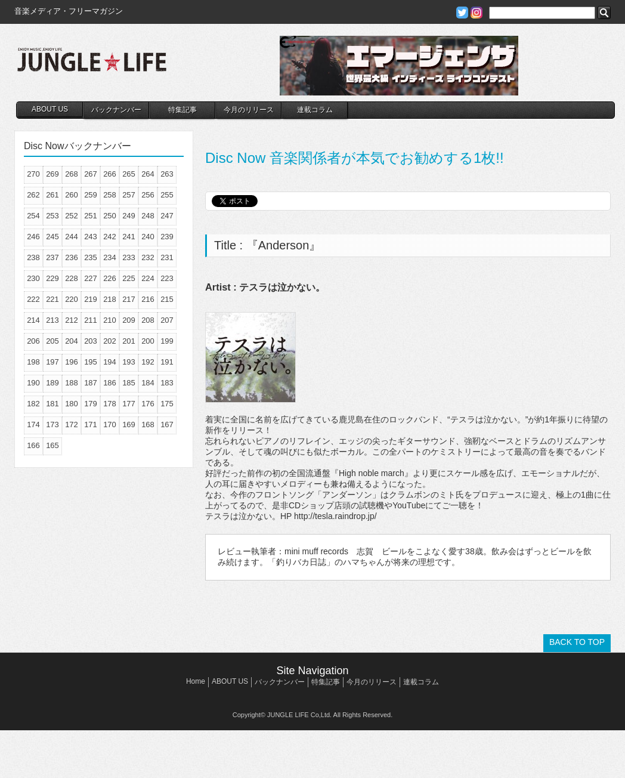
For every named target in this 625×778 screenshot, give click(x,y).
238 (33, 257)
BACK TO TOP (577, 642)
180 (71, 403)
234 (109, 257)
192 (147, 361)
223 (167, 278)
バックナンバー (116, 110)
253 (52, 215)
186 (109, 382)
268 (71, 173)
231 (167, 257)
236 (71, 257)
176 (147, 403)
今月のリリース (249, 110)
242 (109, 236)
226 (109, 278)
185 (128, 382)
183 (167, 382)
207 (167, 320)
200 (147, 340)
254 (33, 215)
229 (52, 278)
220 (71, 299)
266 (109, 173)
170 (109, 424)
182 (33, 403)
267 (90, 173)
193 (128, 361)
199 (167, 340)
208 (147, 320)
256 (147, 194)
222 (33, 299)
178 (109, 403)
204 (71, 340)
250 (109, 215)
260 (71, 194)
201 (128, 340)
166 (33, 445)
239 (167, 236)
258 (109, 194)
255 (167, 194)
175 (167, 403)
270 (33, 173)
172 (71, 424)
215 (167, 299)
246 (33, 236)
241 (128, 236)
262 (33, 194)
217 (128, 299)
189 (52, 382)
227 (90, 278)
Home (195, 681)
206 (33, 340)
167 (167, 424)
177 (128, 403)
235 (90, 257)
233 (128, 257)
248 (147, 215)
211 (90, 320)
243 (90, 236)
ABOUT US (50, 109)
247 (167, 215)
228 (71, 278)
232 (147, 257)
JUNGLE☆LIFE (91, 66)
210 (109, 320)
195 (90, 361)
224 (147, 278)
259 (90, 194)
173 (52, 424)
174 (33, 424)
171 (90, 424)
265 (128, 173)
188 (71, 382)
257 (128, 194)
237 (52, 257)
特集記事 (182, 110)
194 (109, 361)
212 (71, 320)
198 (33, 361)
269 (52, 173)
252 (71, 215)
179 (90, 403)
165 (52, 445)
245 (52, 236)
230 (33, 278)
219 (90, 299)
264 (147, 173)
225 (128, 278)
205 (52, 340)
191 (167, 361)
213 (52, 320)
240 (147, 236)
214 (33, 320)
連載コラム (315, 110)
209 (128, 320)
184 (147, 382)
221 (52, 299)
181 (52, 403)
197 (52, 361)
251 (90, 215)
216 (147, 299)
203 (90, 340)
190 (33, 382)
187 (90, 382)
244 (71, 236)
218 (109, 299)
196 (71, 361)
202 (109, 340)
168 (147, 424)
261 (52, 194)
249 (128, 215)
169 (128, 424)
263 (167, 173)
